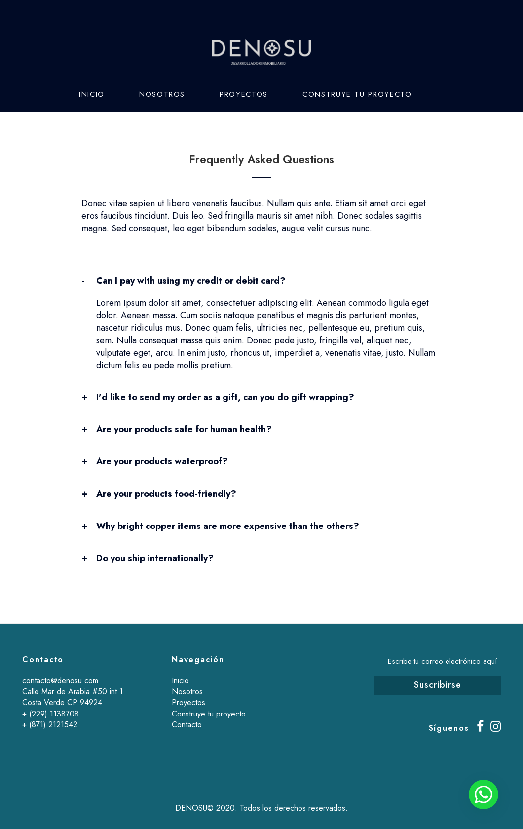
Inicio (92, 94)
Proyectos (244, 94)
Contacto (102, 129)
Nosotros (162, 94)
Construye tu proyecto (357, 94)
